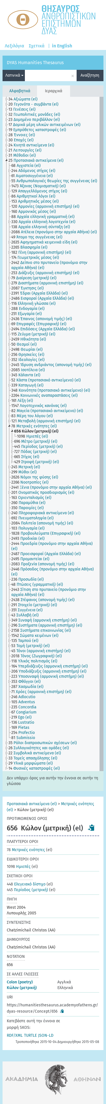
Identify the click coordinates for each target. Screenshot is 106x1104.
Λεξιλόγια (14, 46)
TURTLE (30, 1035)
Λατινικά (14, 75)
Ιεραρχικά (53, 91)
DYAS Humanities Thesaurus (35, 62)
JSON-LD (45, 1035)
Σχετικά (37, 46)
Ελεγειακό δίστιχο (26, 884)
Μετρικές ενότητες (26, 849)
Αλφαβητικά (19, 91)
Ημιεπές (19, 866)
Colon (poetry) (20, 982)
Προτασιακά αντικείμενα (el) (32, 803)
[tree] (53, 434)
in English (62, 46)
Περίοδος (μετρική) (27, 889)
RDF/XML (15, 1035)
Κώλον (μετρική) (22, 987)
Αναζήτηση (90, 75)
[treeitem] (25, 99)
